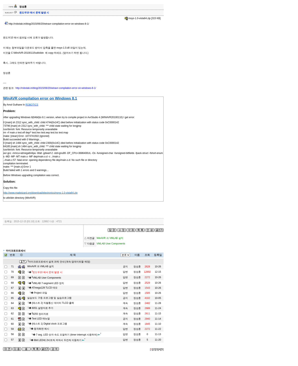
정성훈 (137, 266)
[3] (156, 349)
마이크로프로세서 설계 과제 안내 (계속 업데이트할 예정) (59, 261)
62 (12, 313)
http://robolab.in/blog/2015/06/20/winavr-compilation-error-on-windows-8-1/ (47, 23)
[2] (154, 349)
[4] (159, 349)
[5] (162, 349)
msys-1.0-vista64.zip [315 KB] (143, 18)
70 (12, 271)
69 (12, 277)
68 (12, 282)
